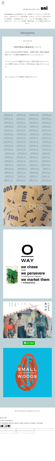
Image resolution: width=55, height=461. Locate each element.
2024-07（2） (46, 130)
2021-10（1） (9, 157)
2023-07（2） (47, 137)
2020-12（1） (21, 164)
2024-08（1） (34, 130)
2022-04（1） (34, 149)
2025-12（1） (9, 118)
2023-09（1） (21, 137)
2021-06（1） (46, 157)
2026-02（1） (34, 114)
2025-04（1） (46, 122)
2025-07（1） (8, 122)
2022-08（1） (8, 149)
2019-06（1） (34, 172)
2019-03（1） (46, 172)
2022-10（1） (34, 145)
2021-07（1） (34, 157)
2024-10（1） (8, 130)
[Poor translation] (7, 426)
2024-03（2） (22, 134)
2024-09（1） (21, 130)
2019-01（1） (22, 176)
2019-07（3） (21, 172)
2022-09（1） (46, 145)
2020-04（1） (22, 168)
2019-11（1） (47, 168)
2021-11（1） (46, 153)
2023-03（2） (34, 141)
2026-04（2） (21, 114)
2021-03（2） (34, 161)
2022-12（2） (21, 145)
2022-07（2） (21, 149)
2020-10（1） (46, 164)
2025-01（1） (34, 126)
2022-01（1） (22, 153)
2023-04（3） (21, 141)
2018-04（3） (21, 180)
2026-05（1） (8, 114)
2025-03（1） (9, 126)
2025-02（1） (22, 126)
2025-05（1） (34, 122)
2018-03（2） (33, 180)
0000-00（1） (46, 180)
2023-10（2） (8, 137)
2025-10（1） (21, 118)
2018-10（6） (46, 176)
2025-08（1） (46, 118)
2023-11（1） (47, 134)
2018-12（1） (34, 176)
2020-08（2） (9, 168)
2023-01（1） (9, 145)
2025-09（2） (34, 118)
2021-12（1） (35, 153)
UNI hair (23, 411)
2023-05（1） (8, 141)
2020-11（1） (34, 164)
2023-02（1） (47, 141)
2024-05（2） (9, 134)
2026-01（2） (47, 114)
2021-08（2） (21, 157)
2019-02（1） (9, 176)
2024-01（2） (35, 134)
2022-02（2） (10, 153)
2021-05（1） (9, 161)
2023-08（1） (34, 137)
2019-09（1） (9, 172)
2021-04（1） (21, 161)
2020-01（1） (35, 168)
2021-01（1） (9, 164)
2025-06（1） (21, 122)
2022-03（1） (47, 149)
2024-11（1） (46, 126)
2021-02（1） (46, 161)
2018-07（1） (8, 180)
